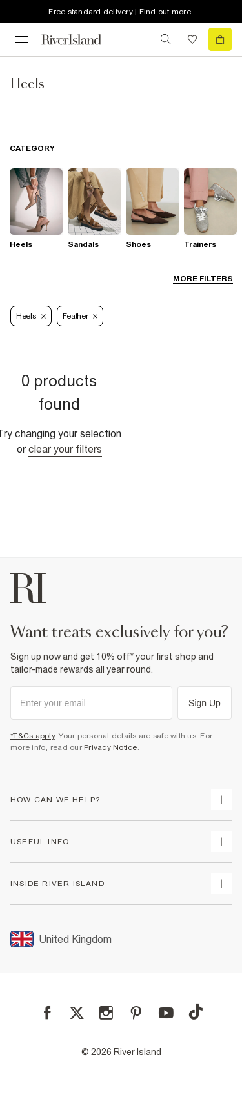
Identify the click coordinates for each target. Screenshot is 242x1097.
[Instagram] (106, 1013)
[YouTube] (166, 1013)
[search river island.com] (166, 39)
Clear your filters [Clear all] (65, 449)
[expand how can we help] (221, 799)
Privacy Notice (110, 747)
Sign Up (204, 703)
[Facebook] (47, 1013)
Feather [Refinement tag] (80, 316)
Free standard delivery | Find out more (119, 11)
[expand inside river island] (221, 883)
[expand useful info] (221, 841)
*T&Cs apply (32, 735)
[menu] (22, 39)
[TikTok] (195, 1012)
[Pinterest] (136, 1013)
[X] (77, 1013)
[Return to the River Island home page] (80, 39)
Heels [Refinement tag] (31, 316)
